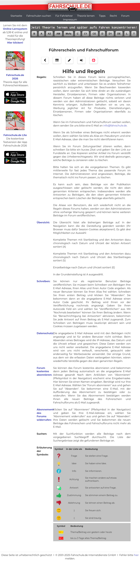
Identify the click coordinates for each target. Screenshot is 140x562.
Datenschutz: (45, 333)
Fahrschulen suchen (38, 15)
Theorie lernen (86, 15)
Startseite (16, 15)
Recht (113, 15)
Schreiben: (43, 281)
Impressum (70, 19)
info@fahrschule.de (115, 125)
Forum (125, 15)
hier (136, 555)
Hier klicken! (15, 42)
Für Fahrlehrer (64, 15)
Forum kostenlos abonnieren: (44, 371)
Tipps (102, 15)
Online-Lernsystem (15, 28)
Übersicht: (43, 222)
